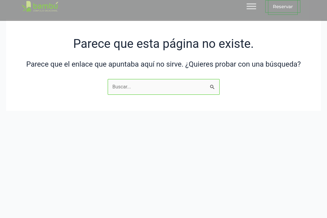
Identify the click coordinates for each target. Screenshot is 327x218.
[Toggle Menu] (251, 4)
